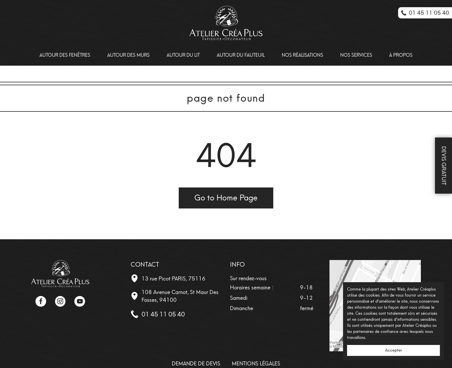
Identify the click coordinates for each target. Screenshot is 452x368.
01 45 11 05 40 (163, 314)
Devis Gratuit (443, 165)
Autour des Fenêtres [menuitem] (64, 55)
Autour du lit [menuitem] (183, 55)
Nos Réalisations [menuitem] (302, 55)
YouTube (79, 301)
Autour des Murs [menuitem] (128, 55)
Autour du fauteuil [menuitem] (241, 55)
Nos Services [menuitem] (356, 55)
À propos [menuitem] (401, 55)
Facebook (40, 301)
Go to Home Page (226, 197)
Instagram (60, 301)
